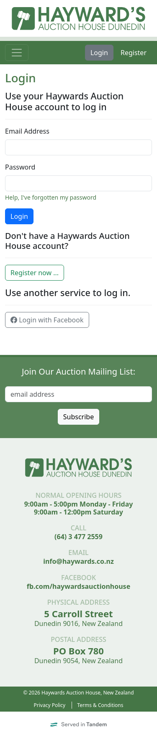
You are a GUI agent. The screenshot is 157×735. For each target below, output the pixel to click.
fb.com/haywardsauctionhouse (78, 586)
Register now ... (34, 272)
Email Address (27, 131)
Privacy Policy (50, 705)
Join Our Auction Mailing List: (78, 371)
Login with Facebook (47, 319)
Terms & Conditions (100, 705)
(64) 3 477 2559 (78, 536)
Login (99, 52)
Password (20, 167)
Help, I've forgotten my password (50, 197)
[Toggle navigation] (16, 52)
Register (134, 52)
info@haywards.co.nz (78, 561)
